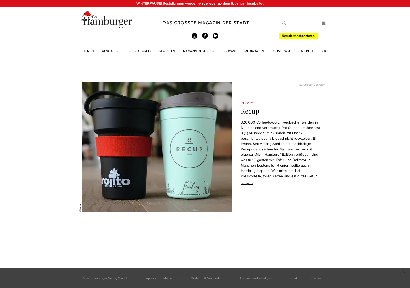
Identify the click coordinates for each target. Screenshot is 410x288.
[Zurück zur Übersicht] (306, 85)
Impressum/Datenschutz (162, 278)
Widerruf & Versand (205, 278)
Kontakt (293, 278)
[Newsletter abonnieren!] (298, 36)
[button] (324, 23)
